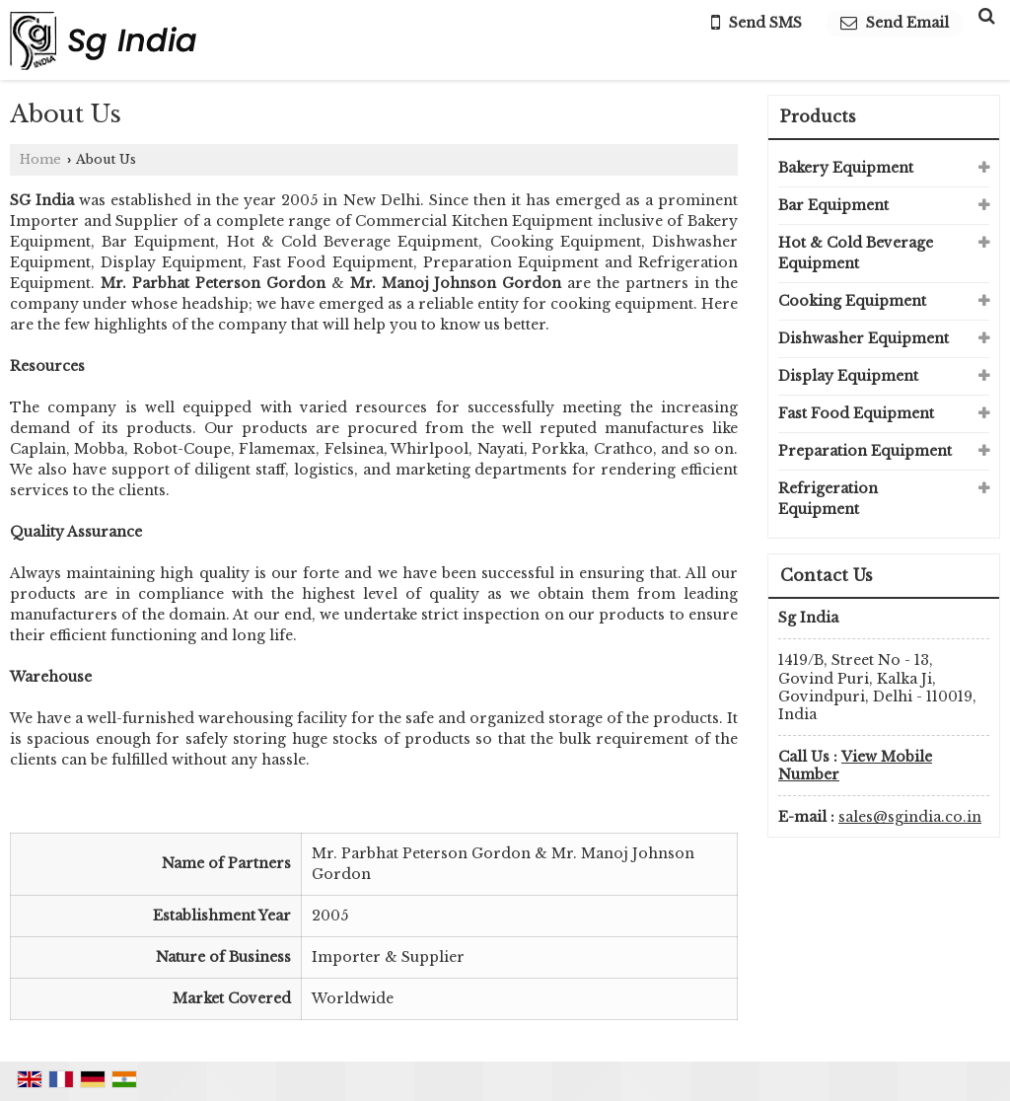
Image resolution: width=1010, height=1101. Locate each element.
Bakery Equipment (845, 168)
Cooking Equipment (852, 301)
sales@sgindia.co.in (909, 817)
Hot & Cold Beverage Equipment (855, 253)
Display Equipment (848, 376)
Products (818, 116)
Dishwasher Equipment (863, 338)
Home (40, 159)
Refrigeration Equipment (828, 498)
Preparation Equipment (865, 451)
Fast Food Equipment (856, 413)
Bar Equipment (833, 205)
